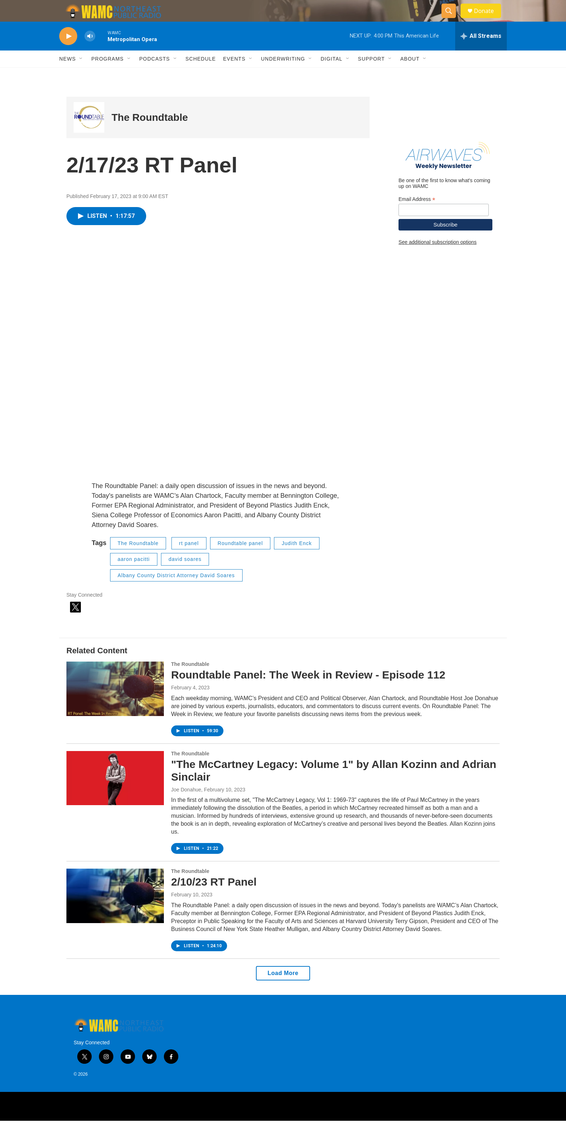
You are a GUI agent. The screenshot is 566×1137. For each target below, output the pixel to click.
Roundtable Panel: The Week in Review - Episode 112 (308, 691)
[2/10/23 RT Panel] (115, 912)
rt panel (189, 559)
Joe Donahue (186, 806)
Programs (107, 75)
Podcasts (154, 75)
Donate (488, 19)
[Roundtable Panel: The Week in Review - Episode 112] (115, 705)
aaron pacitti (134, 575)
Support (371, 75)
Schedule (201, 75)
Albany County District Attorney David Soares (176, 591)
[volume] (90, 52)
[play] (68, 52)
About (409, 75)
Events (234, 75)
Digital (331, 75)
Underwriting (283, 75)
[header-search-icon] (452, 19)
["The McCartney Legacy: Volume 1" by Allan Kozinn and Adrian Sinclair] (115, 794)
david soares (185, 575)
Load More (282, 989)
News (67, 75)
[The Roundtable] (89, 133)
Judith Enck (297, 559)
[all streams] (481, 52)
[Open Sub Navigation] (81, 75)
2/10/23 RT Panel (214, 898)
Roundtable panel (240, 559)
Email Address (417, 215)
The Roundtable (150, 133)
